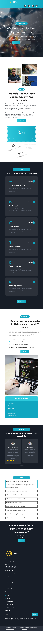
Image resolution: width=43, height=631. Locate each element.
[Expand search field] (8, 6)
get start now (16, 42)
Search (34, 614)
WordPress (24, 629)
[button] (19, 465)
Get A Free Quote (26, 42)
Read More (30, 181)
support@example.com (11, 561)
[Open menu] (30, 2)
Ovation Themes (33, 627)
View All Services (21, 301)
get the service (21, 120)
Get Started (21, 540)
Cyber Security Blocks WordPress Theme (11, 628)
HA (15, 1)
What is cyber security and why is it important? (18, 512)
